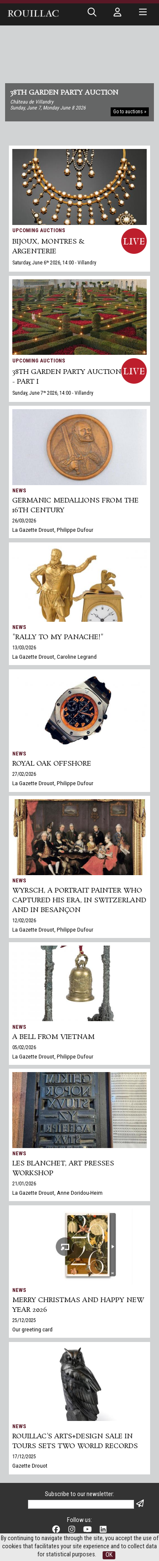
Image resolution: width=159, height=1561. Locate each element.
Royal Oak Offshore (51, 764)
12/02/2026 (24, 921)
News (19, 490)
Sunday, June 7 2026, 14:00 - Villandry (52, 393)
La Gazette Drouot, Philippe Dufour (52, 529)
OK (109, 1554)
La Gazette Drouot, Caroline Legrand (54, 656)
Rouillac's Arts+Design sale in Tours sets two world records (75, 1441)
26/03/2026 (24, 521)
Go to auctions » (129, 112)
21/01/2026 (24, 1184)
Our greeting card (32, 1329)
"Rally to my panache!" (57, 637)
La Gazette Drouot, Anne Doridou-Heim (57, 1192)
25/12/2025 (24, 1320)
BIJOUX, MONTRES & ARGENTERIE (48, 246)
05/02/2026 (24, 1047)
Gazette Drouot (29, 1465)
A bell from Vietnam (53, 1037)
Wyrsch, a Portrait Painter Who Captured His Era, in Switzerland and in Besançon (79, 900)
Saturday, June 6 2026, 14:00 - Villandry (54, 263)
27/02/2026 (24, 774)
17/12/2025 (24, 1457)
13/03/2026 (24, 648)
